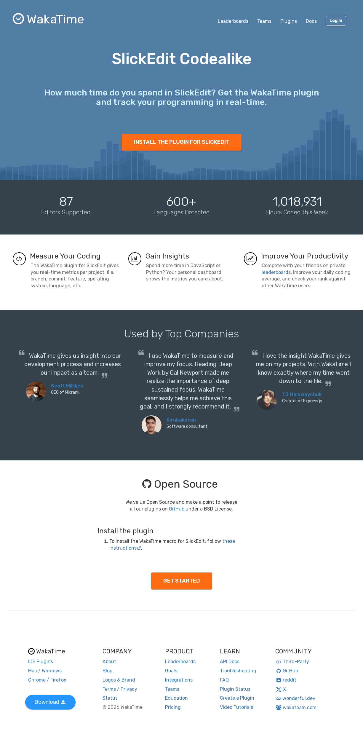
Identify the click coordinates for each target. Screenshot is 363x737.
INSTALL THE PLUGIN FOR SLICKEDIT (181, 142)
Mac (32, 671)
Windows (52, 671)
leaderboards (276, 272)
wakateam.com (295, 707)
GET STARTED (181, 581)
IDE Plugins (40, 661)
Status (110, 698)
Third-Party (292, 661)
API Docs (229, 661)
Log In (336, 20)
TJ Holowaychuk (302, 394)
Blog (108, 671)
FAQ (224, 680)
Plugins (288, 21)
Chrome (37, 680)
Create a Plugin (237, 698)
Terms (109, 689)
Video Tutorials (236, 707)
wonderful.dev (295, 698)
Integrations (179, 680)
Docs (311, 21)
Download (49, 702)
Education (176, 698)
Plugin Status (235, 689)
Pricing (173, 707)
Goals (171, 671)
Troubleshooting (238, 671)
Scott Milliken (67, 386)
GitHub (176, 509)
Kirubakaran (181, 420)
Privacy (129, 689)
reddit (285, 680)
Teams (264, 21)
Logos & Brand (119, 680)
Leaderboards (233, 21)
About (109, 661)
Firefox (58, 680)
